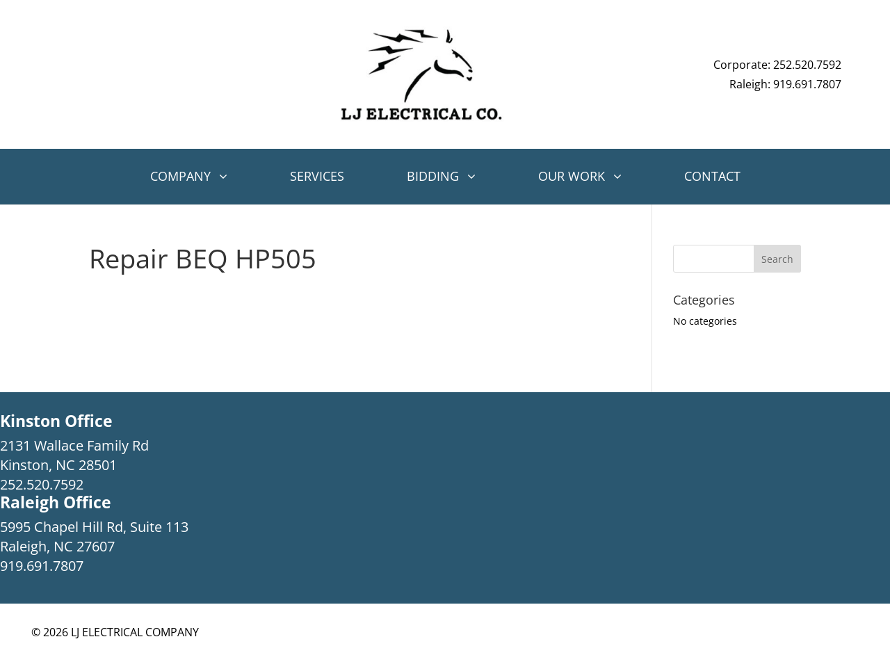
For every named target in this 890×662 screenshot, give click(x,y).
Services (317, 176)
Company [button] (180, 176)
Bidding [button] (433, 176)
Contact (712, 176)
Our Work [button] (571, 176)
